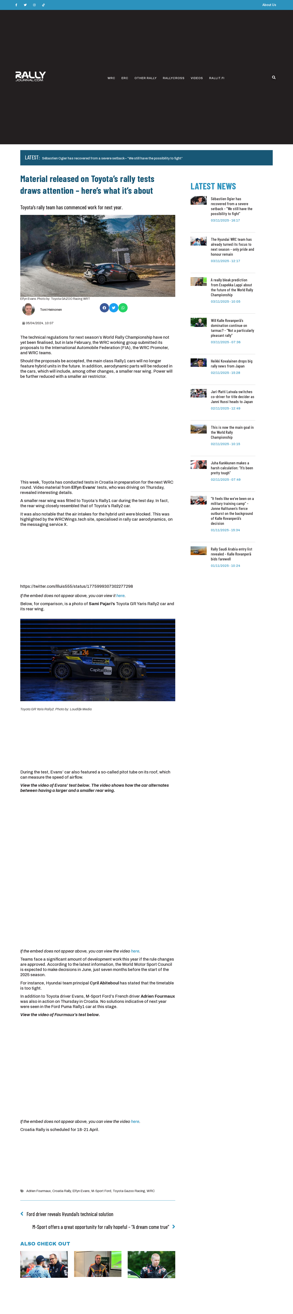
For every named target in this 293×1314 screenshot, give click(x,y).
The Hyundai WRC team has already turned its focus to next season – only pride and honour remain (232, 247)
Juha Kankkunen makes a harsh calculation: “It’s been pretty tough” (232, 467)
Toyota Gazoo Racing (129, 1191)
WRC (111, 78)
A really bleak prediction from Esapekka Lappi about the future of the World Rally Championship (232, 287)
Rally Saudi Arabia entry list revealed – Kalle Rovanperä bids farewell (231, 553)
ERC (124, 78)
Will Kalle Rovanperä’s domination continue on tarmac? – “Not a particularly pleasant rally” (232, 328)
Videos (197, 78)
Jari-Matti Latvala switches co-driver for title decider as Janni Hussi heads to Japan (232, 396)
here (120, 595)
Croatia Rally (61, 1191)
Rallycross (174, 78)
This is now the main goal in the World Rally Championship (232, 432)
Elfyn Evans (81, 1191)
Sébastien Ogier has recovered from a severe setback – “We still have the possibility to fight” (112, 158)
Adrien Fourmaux (38, 1191)
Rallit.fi (217, 78)
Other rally (145, 78)
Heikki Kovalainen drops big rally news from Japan (231, 363)
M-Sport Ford (101, 1191)
